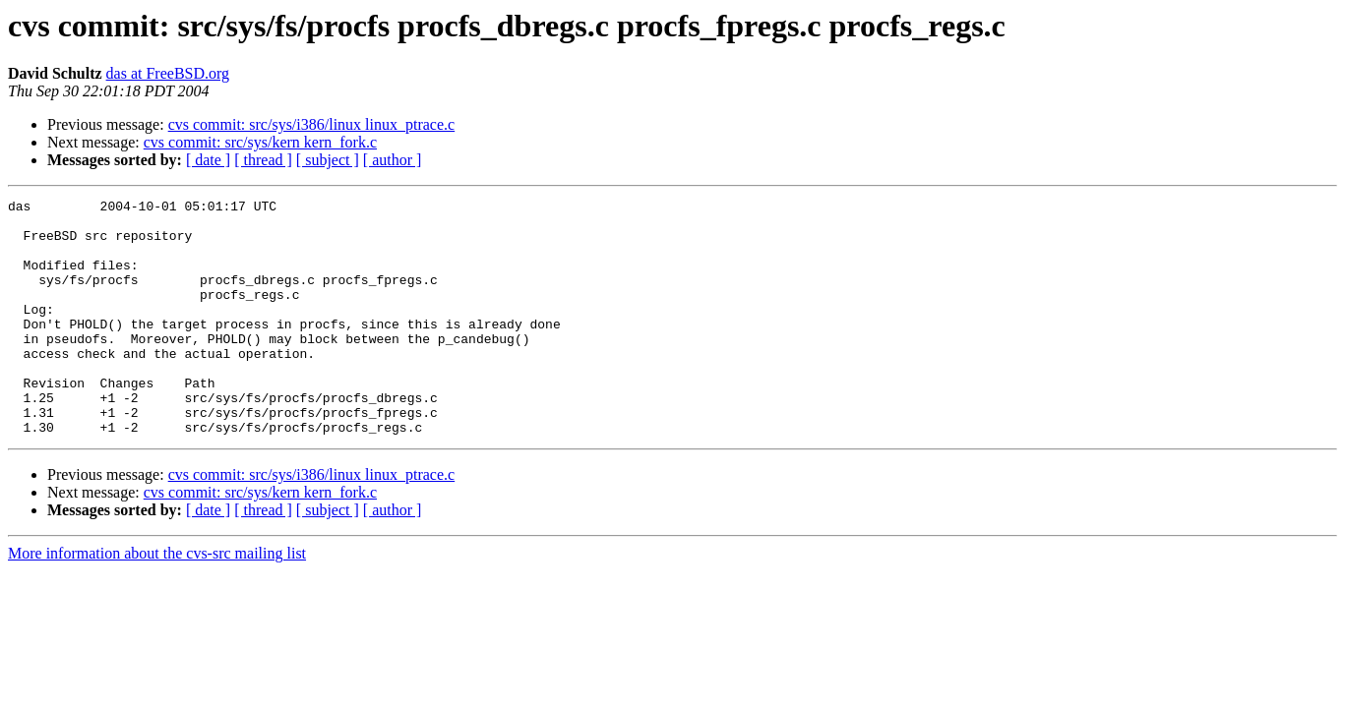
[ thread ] (263, 159)
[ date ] (208, 159)
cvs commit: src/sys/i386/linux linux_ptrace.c (312, 124)
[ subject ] (327, 159)
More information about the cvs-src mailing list (157, 600)
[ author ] (392, 159)
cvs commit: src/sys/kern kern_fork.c (260, 142)
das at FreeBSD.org (167, 73)
